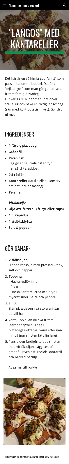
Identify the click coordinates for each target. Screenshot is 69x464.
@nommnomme (12, 456)
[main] (34, 40)
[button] (4, 5)
